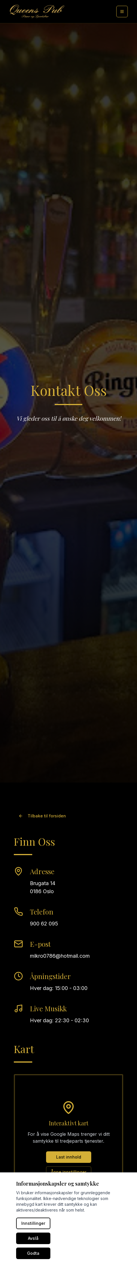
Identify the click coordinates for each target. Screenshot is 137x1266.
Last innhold (68, 1156)
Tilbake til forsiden (42, 815)
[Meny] (122, 11)
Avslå (33, 1238)
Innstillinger (33, 1223)
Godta (33, 1253)
